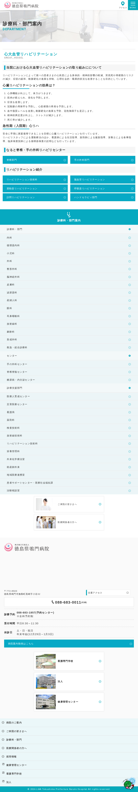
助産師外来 (13, 467)
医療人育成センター (18, 396)
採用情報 (11, 756)
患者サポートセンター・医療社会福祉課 (30, 482)
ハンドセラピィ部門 (85, 197)
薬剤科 (11, 420)
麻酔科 (11, 331)
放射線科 (12, 323)
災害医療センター (17, 404)
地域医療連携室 (16, 474)
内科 (9, 237)
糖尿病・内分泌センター (21, 379)
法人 (9, 782)
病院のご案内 (14, 722)
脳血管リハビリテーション (89, 179)
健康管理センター (16, 765)
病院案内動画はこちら (21, 643)
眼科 (9, 308)
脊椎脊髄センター (17, 372)
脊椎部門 (12, 160)
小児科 (11, 253)
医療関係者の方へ (16, 748)
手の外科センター (17, 364)
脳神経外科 (13, 277)
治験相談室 (13, 490)
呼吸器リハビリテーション (89, 188)
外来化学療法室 (16, 459)
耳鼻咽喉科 (13, 316)
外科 (9, 261)
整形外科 (12, 269)
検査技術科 (13, 428)
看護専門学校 (14, 773)
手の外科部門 (82, 160)
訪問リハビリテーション (21, 197)
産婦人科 (12, 300)
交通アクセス (95, 593)
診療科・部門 (14, 739)
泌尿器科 (12, 292)
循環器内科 (13, 245)
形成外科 (12, 339)
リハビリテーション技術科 (22, 179)
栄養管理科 (13, 451)
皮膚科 (11, 284)
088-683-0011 (69, 602)
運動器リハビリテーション (22, 188)
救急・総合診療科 (17, 347)
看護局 (11, 412)
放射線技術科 (14, 435)
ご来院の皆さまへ (16, 731)
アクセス (123, 5)
